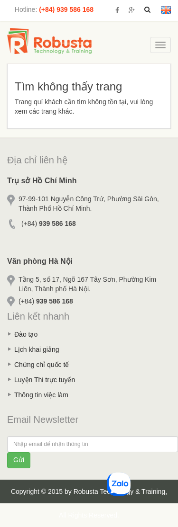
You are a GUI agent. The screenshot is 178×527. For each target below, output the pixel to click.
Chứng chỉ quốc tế (41, 364)
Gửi (18, 460)
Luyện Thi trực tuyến (44, 380)
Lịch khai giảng (36, 349)
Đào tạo (25, 334)
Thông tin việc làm (41, 395)
